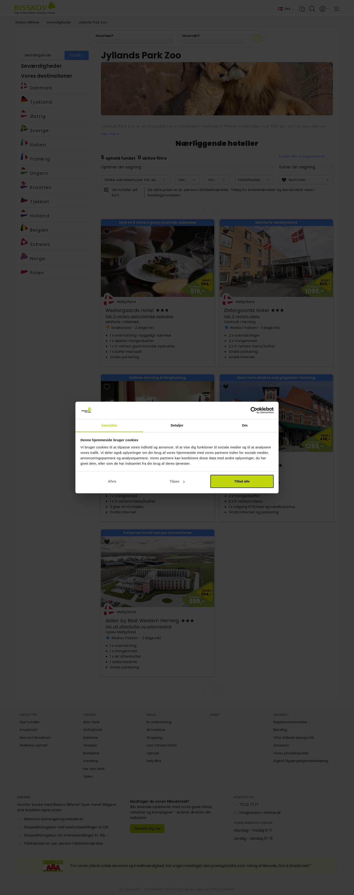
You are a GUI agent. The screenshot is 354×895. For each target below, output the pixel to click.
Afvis (112, 481)
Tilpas (177, 481)
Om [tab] (244, 425)
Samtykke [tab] (109, 425)
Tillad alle (241, 481)
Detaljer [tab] (177, 425)
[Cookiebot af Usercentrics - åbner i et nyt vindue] (254, 410)
